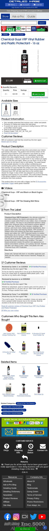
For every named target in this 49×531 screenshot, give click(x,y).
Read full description (11, 133)
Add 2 (38, 94)
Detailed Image (24, 1)
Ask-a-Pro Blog (9, 485)
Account (24, 4)
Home (5, 34)
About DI (31, 481)
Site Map (7, 505)
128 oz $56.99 (15, 109)
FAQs (6, 448)
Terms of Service (34, 495)
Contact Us (42, 448)
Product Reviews (10, 498)
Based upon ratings (9, 142)
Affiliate (6, 502)
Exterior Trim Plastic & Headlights (14, 410)
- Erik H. (24, 472)
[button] (45, 527)
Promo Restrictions (35, 502)
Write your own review (10, 310)
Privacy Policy (33, 498)
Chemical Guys (18, 34)
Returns (24, 460)
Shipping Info (18, 450)
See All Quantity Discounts (39, 97)
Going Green (32, 491)
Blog (29, 485)
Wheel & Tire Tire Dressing (25, 403)
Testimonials (32, 488)
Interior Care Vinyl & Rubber (12, 407)
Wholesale (7, 481)
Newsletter (7, 495)
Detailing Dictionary (11, 491)
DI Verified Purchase (37, 267)
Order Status (30, 450)
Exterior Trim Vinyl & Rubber (12, 413)
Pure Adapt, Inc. (34, 505)
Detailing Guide (9, 488)
